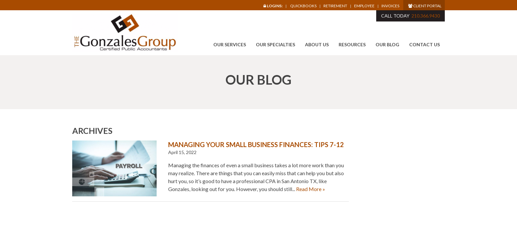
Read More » (310, 189)
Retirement (335, 6)
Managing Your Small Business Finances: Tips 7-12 (256, 144)
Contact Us (424, 44)
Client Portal (424, 5)
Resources (352, 44)
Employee (364, 6)
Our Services (229, 44)
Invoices (390, 6)
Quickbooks (303, 5)
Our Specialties (275, 44)
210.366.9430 (425, 16)
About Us (317, 44)
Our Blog (387, 44)
